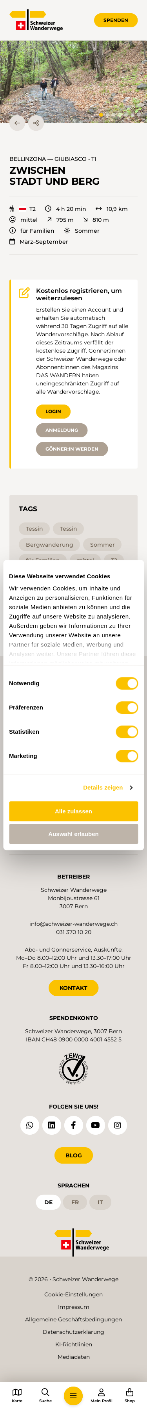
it (100, 1202)
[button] (73, 82)
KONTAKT (73, 987)
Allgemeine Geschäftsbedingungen (73, 1319)
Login (53, 411)
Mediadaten (74, 1356)
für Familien (31, 231)
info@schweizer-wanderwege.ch (73, 923)
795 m (60, 220)
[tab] (101, 115)
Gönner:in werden (71, 449)
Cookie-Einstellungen (73, 1294)
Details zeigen (103, 787)
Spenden (115, 20)
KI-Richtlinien (73, 1344)
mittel (23, 220)
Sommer (82, 231)
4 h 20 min (65, 209)
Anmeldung (61, 430)
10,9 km (112, 209)
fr (75, 1202)
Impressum (73, 1306)
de (48, 1202)
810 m (96, 220)
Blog (73, 1155)
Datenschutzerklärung (73, 1331)
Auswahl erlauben (73, 834)
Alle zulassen (73, 811)
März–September (38, 242)
